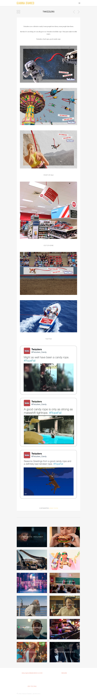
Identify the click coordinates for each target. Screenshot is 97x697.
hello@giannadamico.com (32, 673)
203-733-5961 (32, 686)
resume (64, 673)
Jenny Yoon (53, 508)
